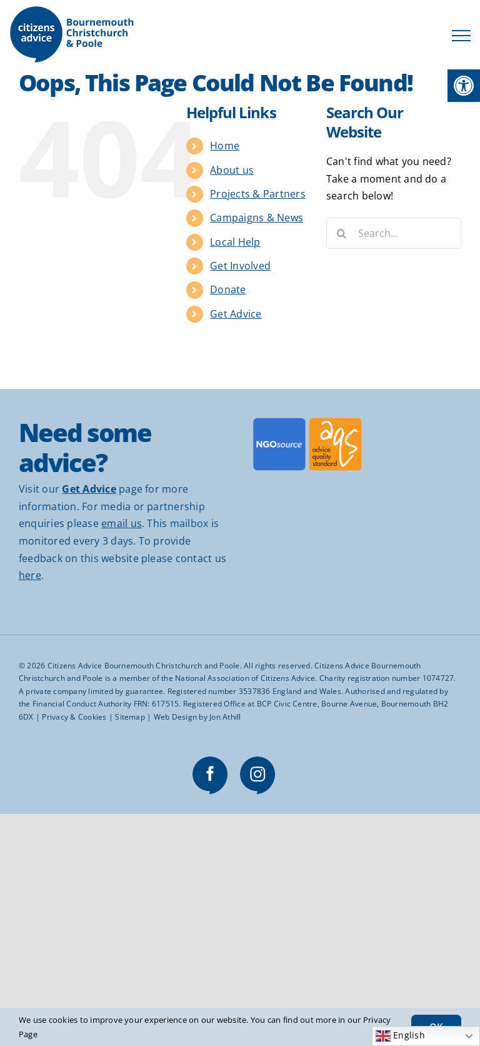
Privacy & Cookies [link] (74, 717)
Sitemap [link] (130, 717)
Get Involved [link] (240, 266)
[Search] (342, 233)
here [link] (30, 575)
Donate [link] (228, 289)
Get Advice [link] (235, 314)
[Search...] (393, 233)
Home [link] (224, 146)
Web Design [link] (175, 717)
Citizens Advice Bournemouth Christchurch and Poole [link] (144, 665)
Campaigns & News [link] (256, 217)
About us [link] (232, 170)
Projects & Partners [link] (258, 194)
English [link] (400, 1035)
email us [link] (121, 523)
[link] (464, 85)
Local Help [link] (235, 242)
